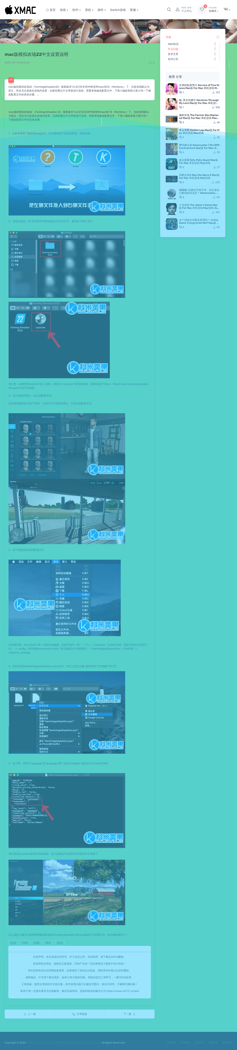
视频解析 (213, 1042)
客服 (133, 10)
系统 (88, 10)
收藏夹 (213, 9)
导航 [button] (193, 37)
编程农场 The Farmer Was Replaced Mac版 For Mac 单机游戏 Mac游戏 (199, 118)
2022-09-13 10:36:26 (17, 62)
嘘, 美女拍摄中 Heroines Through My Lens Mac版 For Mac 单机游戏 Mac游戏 (199, 103)
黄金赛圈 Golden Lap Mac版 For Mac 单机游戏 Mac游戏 (199, 132)
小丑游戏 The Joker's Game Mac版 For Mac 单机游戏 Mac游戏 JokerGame (199, 208)
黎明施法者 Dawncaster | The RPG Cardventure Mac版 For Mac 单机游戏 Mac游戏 (199, 148)
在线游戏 (171, 1042)
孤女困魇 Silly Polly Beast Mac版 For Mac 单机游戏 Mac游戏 (198, 162)
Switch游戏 (118, 10)
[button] (169, 9)
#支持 (25, 943)
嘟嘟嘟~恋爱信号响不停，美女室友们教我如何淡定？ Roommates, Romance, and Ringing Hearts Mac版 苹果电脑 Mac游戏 (199, 194)
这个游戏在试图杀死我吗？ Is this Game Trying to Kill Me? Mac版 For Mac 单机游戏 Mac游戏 (199, 222)
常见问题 (22, 32)
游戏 (63, 10)
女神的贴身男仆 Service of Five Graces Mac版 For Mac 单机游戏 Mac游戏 (199, 88)
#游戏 (36, 943)
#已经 (13, 943)
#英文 (48, 943)
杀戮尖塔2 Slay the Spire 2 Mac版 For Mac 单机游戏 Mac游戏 (199, 176)
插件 (101, 10)
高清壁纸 (185, 1042)
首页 (51, 10)
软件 (75, 10)
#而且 (60, 943)
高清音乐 (199, 1042)
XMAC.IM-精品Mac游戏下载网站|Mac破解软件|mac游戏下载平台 (63, 1042)
